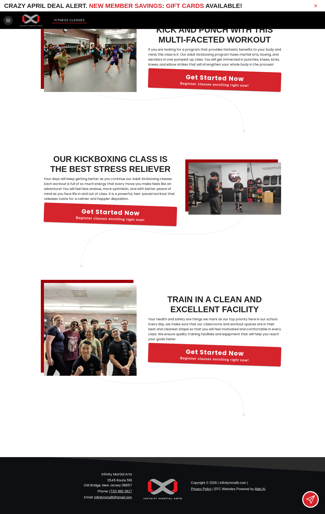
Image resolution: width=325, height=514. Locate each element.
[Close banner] (315, 6)
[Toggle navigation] (8, 20)
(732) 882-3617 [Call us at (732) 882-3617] (120, 490)
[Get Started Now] (214, 79)
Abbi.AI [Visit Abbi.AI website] (260, 488)
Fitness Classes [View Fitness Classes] (69, 20)
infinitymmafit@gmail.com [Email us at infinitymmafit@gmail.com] (113, 496)
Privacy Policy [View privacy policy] (201, 488)
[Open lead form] (310, 499)
